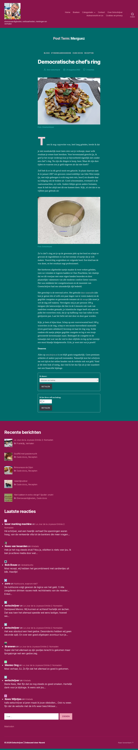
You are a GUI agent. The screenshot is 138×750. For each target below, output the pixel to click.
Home (67, 12)
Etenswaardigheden (61, 53)
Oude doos (78, 53)
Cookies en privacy (114, 15)
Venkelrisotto (28, 566)
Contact (101, 12)
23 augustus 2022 (73, 70)
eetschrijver (55, 70)
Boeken (76, 12)
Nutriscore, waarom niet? (27, 585)
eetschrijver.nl (52, 355)
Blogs (46, 53)
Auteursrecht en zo (94, 15)
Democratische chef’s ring (69, 61)
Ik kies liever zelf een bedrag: (50, 398)
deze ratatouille (88, 293)
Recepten (90, 53)
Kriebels (35, 547)
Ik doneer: (43, 377)
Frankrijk (21, 443)
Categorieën (87, 12)
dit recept (84, 299)
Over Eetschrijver (115, 12)
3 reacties (91, 70)
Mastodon (9, 727)
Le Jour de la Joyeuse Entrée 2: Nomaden (45, 607)
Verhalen (31, 443)
